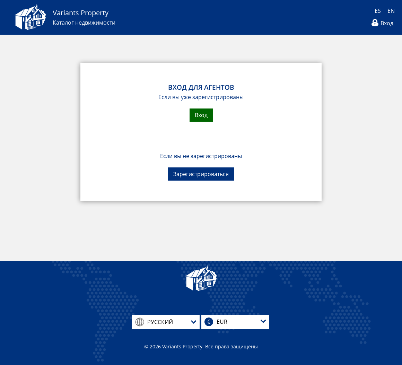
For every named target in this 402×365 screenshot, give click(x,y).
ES (378, 11)
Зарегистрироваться (201, 174)
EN (391, 11)
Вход (387, 23)
